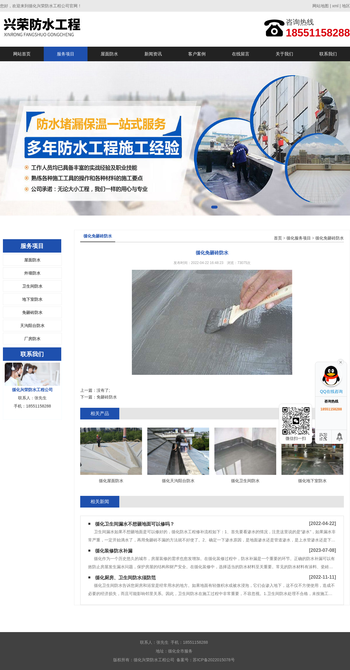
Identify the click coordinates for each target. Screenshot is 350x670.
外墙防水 (32, 273)
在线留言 (240, 53)
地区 (346, 6)
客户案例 (197, 53)
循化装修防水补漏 (113, 550)
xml (335, 6)
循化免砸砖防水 (329, 238)
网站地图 (320, 6)
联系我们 (328, 53)
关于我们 (284, 53)
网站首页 (22, 53)
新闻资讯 (153, 53)
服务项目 (65, 53)
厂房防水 (32, 338)
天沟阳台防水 (32, 325)
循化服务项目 (298, 238)
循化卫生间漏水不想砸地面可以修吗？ (134, 524)
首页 (278, 238)
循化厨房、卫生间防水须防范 (125, 577)
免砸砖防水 (32, 312)
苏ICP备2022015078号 (214, 659)
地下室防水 (32, 299)
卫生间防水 (32, 286)
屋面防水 (109, 53)
